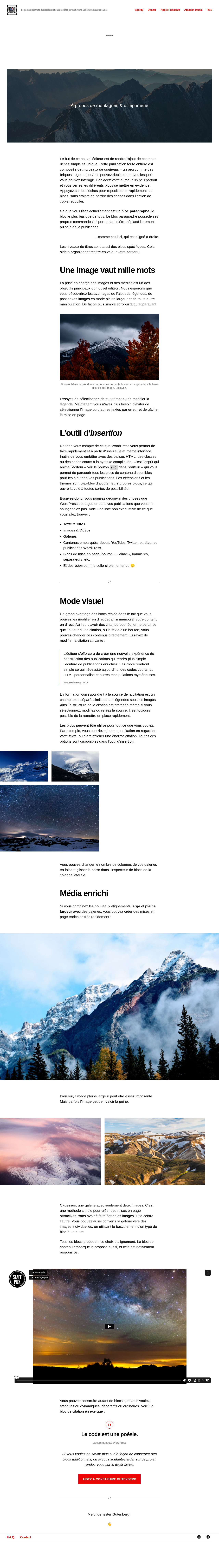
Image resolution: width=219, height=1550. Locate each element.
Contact (30, 1546)
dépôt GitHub (124, 1474)
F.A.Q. (12, 1546)
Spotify (139, 14)
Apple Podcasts (170, 14)
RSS (209, 14)
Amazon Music (193, 14)
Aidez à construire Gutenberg (109, 1488)
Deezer (152, 14)
